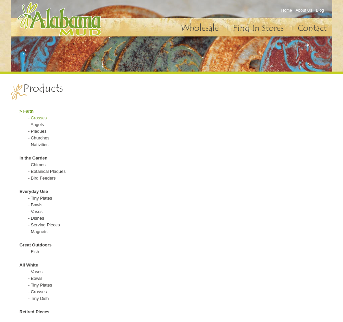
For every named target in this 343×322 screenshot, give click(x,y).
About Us (304, 10)
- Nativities (38, 144)
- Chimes (37, 164)
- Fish (33, 251)
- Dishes (36, 218)
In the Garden (33, 157)
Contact (312, 28)
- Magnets (38, 231)
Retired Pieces (34, 311)
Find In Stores (258, 28)
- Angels (36, 124)
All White (28, 264)
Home (286, 10)
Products (43, 88)
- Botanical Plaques (47, 171)
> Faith (26, 111)
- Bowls (35, 204)
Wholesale (200, 28)
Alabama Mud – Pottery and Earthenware (71, 24)
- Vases (35, 211)
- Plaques (37, 131)
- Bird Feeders (42, 178)
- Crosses (37, 117)
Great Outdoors (35, 244)
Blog (320, 10)
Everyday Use (33, 191)
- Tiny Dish (38, 298)
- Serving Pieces (44, 224)
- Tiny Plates (40, 198)
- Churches (39, 137)
